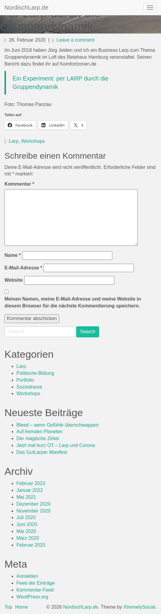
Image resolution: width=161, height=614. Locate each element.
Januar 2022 (29, 490)
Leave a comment (75, 40)
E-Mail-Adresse (23, 267)
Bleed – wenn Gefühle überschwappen (57, 424)
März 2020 (27, 538)
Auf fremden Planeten (39, 431)
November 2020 (33, 510)
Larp (14, 141)
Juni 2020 (26, 524)
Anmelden (27, 576)
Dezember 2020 (33, 504)
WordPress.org (32, 596)
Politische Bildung (35, 373)
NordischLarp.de (26, 7)
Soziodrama (29, 386)
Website (13, 280)
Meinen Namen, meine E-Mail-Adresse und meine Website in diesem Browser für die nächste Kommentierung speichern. (72, 302)
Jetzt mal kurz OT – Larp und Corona (55, 445)
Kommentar (19, 184)
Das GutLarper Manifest (41, 452)
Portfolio (25, 380)
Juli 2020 (26, 517)
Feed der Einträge (35, 583)
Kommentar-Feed (35, 589)
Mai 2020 (26, 531)
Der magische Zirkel (37, 438)
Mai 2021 (26, 497)
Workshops (33, 141)
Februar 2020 (30, 545)
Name (12, 255)
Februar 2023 (30, 483)
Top (8, 607)
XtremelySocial (139, 607)
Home (21, 607)
